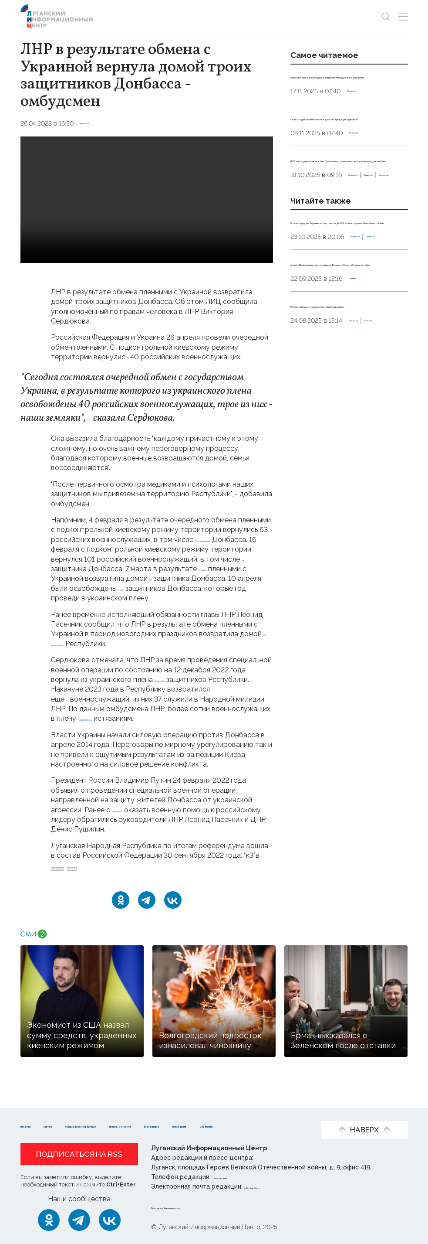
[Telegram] (146, 907)
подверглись (99, 718)
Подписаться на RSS (79, 1154)
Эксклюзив (381, 233)
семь (198, 588)
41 (69, 699)
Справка (362, 385)
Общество (364, 110)
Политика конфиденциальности (203, 1206)
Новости (35, 1112)
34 (220, 578)
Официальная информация (151, 1112)
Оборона (304, 233)
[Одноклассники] (120, 907)
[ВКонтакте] (173, 907)
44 (96, 569)
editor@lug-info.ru (273, 1186)
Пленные (95, 123)
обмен (110, 872)
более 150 (172, 679)
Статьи (77, 1112)
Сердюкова (72, 872)
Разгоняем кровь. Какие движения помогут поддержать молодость (335, 85)
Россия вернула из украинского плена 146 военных (349, 417)
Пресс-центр (108, 1125)
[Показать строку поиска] (385, 16)
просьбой (128, 810)
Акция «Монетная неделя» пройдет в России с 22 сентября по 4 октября (339, 361)
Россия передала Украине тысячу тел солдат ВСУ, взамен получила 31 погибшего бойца (349, 289)
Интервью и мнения (249, 1112)
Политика (340, 447)
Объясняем (166, 1125)
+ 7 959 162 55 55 (237, 1176)
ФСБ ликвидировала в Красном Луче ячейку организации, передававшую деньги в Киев (348, 198)
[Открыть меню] (403, 16)
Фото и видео (45, 1125)
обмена (63, 578)
